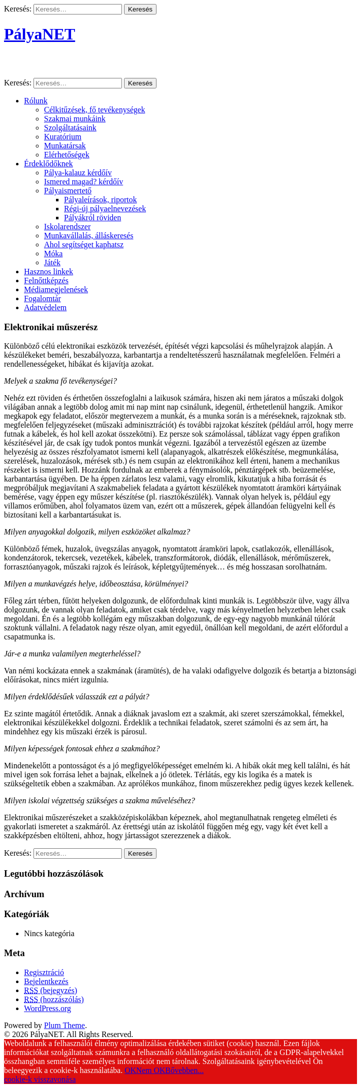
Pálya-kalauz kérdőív (78, 172)
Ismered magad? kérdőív (83, 181)
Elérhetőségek (67, 154)
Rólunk (36, 100)
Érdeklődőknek (48, 163)
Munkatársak (65, 145)
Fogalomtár (42, 298)
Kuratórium (63, 136)
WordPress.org (47, 1008)
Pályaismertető (68, 190)
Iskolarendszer (67, 226)
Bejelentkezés (46, 981)
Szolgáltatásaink (70, 127)
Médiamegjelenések (56, 289)
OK (130, 1070)
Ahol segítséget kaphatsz (84, 244)
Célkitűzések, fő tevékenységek (94, 109)
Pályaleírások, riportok (100, 199)
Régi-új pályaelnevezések (105, 208)
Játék (52, 262)
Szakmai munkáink (75, 118)
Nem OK (150, 1070)
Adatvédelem (45, 307)
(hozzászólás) (54, 999)
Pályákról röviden (92, 217)
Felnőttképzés (46, 280)
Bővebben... (185, 1070)
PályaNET (39, 34)
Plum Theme (64, 1025)
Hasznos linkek (48, 271)
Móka (53, 253)
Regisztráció (44, 972)
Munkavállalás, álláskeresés (89, 235)
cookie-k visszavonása (40, 1079)
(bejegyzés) (50, 990)
